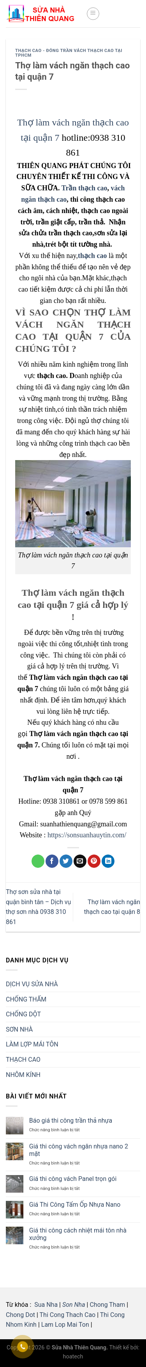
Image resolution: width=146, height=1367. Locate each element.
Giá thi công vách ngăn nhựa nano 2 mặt (78, 1150)
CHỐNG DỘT (23, 1014)
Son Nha (73, 1304)
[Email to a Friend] (80, 861)
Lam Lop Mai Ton (65, 1324)
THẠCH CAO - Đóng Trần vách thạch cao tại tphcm (68, 53)
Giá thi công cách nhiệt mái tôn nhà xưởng (78, 1234)
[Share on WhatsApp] (38, 861)
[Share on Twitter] (66, 861)
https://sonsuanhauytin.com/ (87, 835)
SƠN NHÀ (19, 1029)
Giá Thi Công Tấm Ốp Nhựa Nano (75, 1204)
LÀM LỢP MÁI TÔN (32, 1044)
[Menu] (93, 13)
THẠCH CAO (23, 1059)
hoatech (73, 1356)
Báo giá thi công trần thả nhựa (70, 1120)
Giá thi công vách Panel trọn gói (72, 1178)
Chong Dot (20, 1315)
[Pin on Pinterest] (94, 861)
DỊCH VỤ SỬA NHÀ (32, 984)
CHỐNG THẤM (26, 999)
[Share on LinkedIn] (108, 861)
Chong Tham (107, 1304)
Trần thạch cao (84, 188)
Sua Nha (45, 1304)
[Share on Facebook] (52, 861)
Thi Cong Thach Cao (68, 1315)
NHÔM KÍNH (23, 1075)
